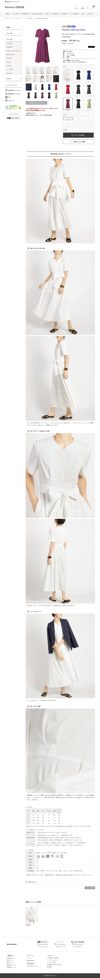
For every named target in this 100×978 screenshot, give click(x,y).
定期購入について (11, 967)
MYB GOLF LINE (10, 54)
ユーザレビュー (31, 882)
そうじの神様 (74, 13)
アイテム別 (14, 13)
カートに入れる (79, 135)
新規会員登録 (30, 960)
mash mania (9, 73)
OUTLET (90, 13)
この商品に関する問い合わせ (36, 103)
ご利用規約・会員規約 (53, 958)
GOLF (47, 13)
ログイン (29, 958)
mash (82, 13)
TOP (6, 18)
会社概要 (49, 967)
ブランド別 (9, 39)
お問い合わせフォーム (32, 115)
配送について (10, 962)
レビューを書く (90, 887)
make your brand (37, 13)
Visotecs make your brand (41, 18)
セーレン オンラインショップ (12, 1)
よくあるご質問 (51, 962)
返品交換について (11, 965)
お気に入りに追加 (79, 141)
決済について (10, 960)
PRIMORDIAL (25, 13)
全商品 (7, 13)
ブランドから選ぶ (28, 18)
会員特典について (11, 958)
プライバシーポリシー (53, 960)
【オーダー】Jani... (31, 923)
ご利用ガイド (50, 955)
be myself (64, 13)
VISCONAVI (9, 58)
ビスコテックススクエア (14, 8)
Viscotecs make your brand (12, 51)
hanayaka (55, 13)
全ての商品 (9, 43)
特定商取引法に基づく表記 (54, 964)
